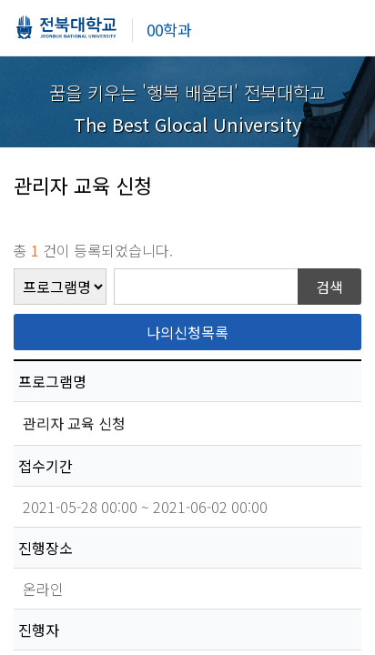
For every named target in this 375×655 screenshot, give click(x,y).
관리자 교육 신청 (76, 423)
